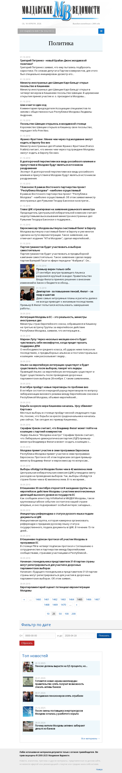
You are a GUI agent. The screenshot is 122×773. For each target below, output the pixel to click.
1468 (46, 604)
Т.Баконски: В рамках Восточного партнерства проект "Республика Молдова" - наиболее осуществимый (53, 188)
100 (67, 613)
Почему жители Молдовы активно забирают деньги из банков (60, 727)
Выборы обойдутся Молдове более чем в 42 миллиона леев (56, 469)
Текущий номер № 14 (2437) (37, 31)
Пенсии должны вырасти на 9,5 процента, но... (61, 666)
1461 (46, 599)
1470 (63, 604)
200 (74, 613)
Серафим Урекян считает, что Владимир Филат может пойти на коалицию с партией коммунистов (58, 429)
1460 (38, 599)
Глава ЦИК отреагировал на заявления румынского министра (57, 209)
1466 (88, 599)
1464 (71, 599)
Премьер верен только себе (53, 269)
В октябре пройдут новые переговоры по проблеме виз (54, 387)
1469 (55, 604)
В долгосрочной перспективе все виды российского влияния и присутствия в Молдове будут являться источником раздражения (57, 165)
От (21, 635)
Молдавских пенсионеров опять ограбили (59, 695)
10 (48, 613)
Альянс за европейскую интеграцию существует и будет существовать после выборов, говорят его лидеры (54, 366)
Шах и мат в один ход (33, 105)
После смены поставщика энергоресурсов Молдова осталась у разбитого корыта (59, 712)
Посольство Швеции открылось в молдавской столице (53, 123)
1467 (97, 599)
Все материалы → (90, 738)
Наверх (99, 769)
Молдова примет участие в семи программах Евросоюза (54, 450)
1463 (63, 599)
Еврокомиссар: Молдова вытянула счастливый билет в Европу (58, 228)
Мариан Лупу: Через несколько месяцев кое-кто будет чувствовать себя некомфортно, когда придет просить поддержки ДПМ (53, 343)
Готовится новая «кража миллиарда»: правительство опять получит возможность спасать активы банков (59, 684)
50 (60, 613)
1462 (54, 599)
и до (59, 635)
